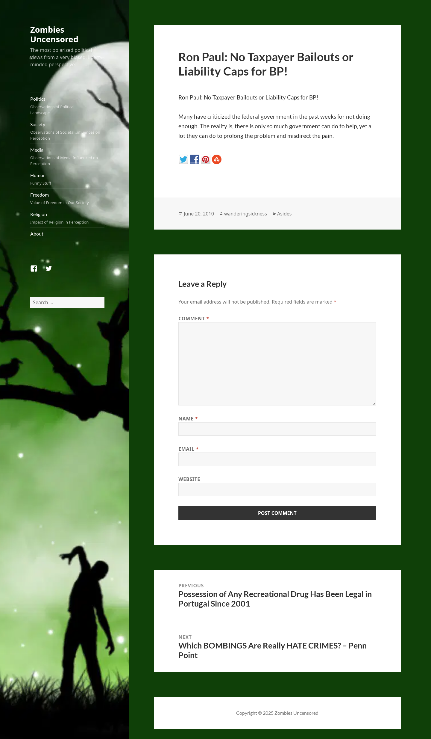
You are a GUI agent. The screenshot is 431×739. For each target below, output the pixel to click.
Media (67, 157)
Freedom (67, 199)
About (36, 233)
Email (188, 449)
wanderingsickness (245, 213)
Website (189, 479)
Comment (193, 318)
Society (67, 131)
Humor (67, 179)
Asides (284, 213)
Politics (61, 106)
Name (188, 418)
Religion (67, 218)
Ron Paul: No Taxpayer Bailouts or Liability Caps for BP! (248, 97)
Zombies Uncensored (54, 34)
